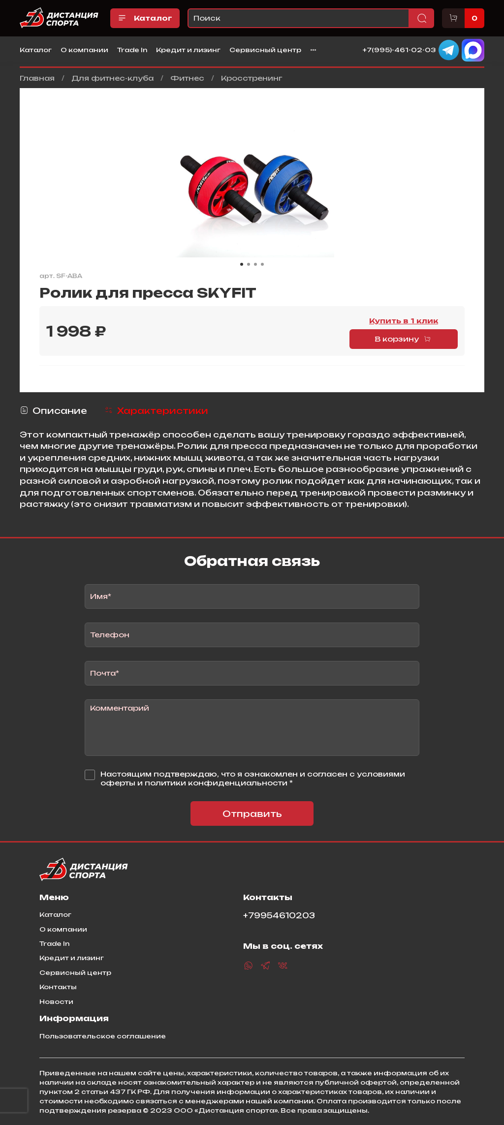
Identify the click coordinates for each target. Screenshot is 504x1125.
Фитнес (187, 78)
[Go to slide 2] (248, 264)
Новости (56, 1001)
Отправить (252, 814)
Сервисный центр (265, 50)
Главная (37, 78)
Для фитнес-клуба (112, 78)
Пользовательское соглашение (102, 1036)
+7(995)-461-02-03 (399, 49)
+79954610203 (279, 915)
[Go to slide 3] (255, 264)
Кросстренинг (251, 78)
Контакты (58, 987)
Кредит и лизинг (188, 50)
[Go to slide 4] (262, 264)
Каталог (145, 18)
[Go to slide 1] (241, 264)
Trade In (132, 50)
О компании (84, 50)
